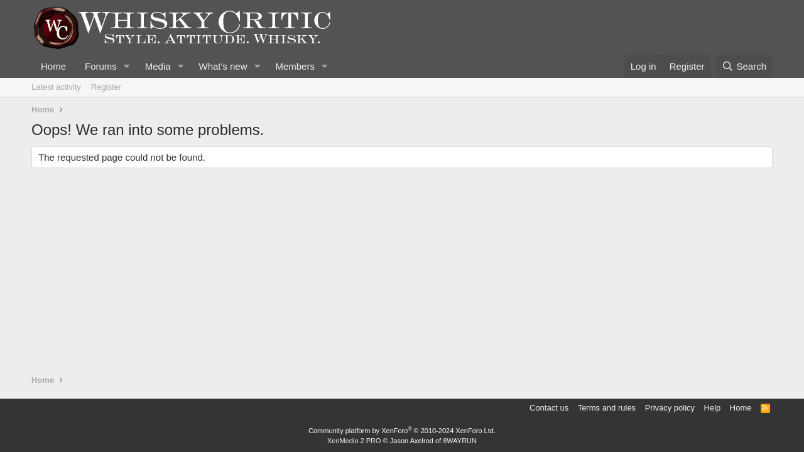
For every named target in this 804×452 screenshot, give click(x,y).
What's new (222, 66)
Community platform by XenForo (402, 430)
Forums (101, 66)
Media (158, 66)
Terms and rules (607, 407)
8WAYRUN (460, 440)
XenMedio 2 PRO (354, 440)
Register (106, 87)
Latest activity (56, 87)
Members (295, 66)
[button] (127, 66)
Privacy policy (670, 407)
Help (712, 407)
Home (53, 66)
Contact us (549, 407)
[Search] (744, 66)
